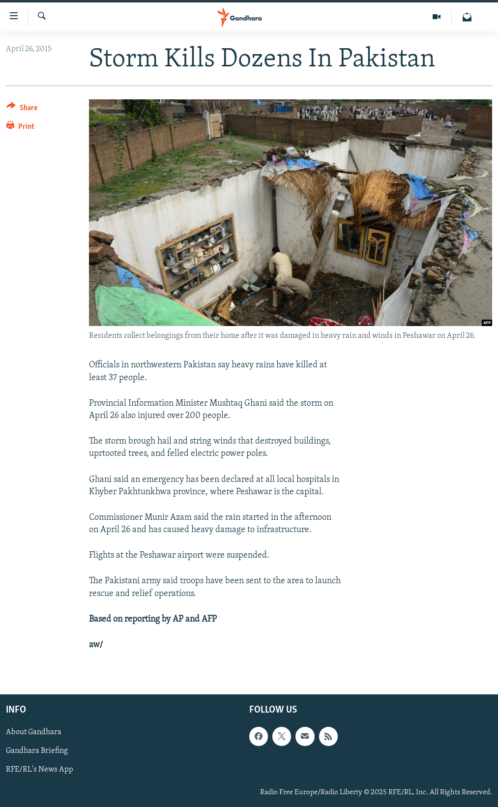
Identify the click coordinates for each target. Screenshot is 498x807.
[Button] (21, 109)
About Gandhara (33, 733)
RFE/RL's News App (39, 770)
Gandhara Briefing (37, 751)
